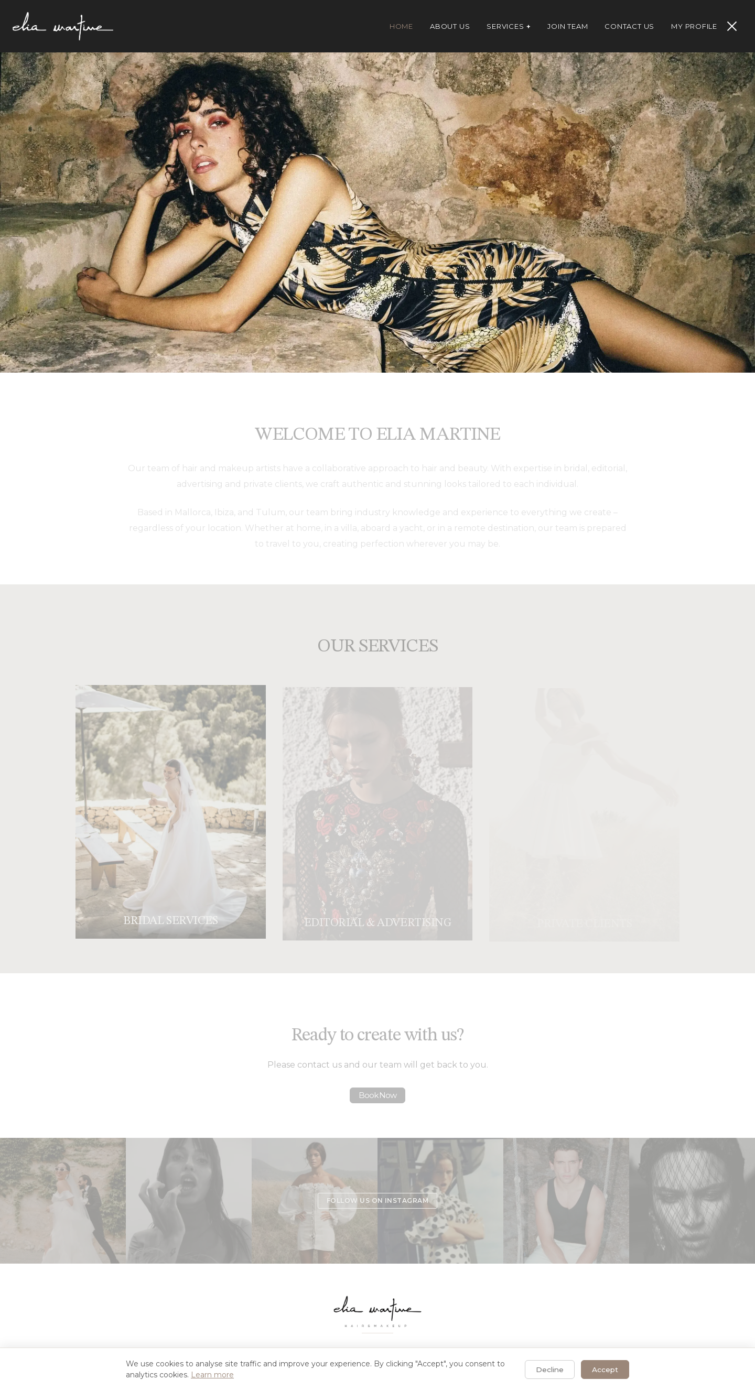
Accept (605, 1369)
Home (401, 26)
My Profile (694, 26)
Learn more (212, 1374)
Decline (550, 1369)
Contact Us (629, 26)
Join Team (567, 26)
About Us (450, 26)
